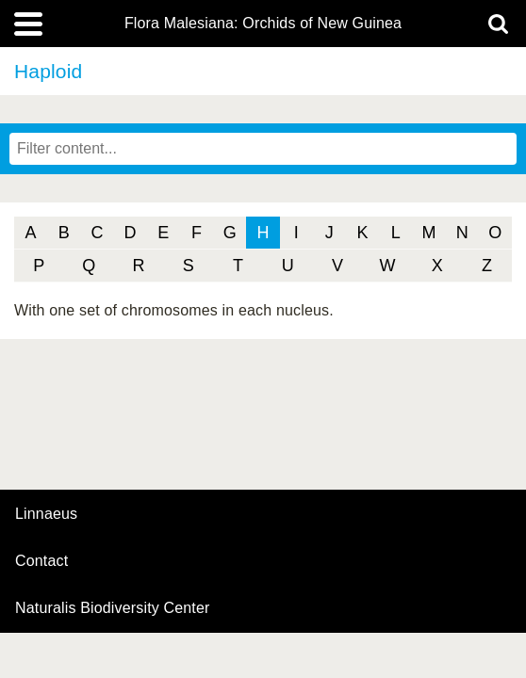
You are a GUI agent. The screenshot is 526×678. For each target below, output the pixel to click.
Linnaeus (46, 514)
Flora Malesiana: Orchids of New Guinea (263, 23)
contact (41, 561)
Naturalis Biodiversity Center (112, 608)
